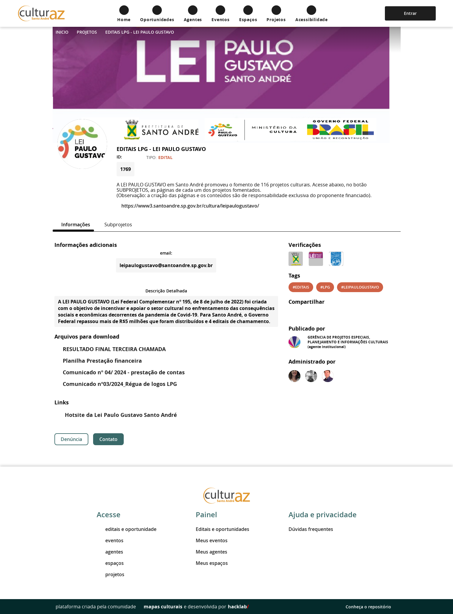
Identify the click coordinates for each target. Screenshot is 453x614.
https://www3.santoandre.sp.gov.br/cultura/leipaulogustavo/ (188, 205)
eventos (110, 540)
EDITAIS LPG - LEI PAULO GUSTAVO (139, 32)
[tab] (73, 224)
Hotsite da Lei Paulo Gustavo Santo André (116, 415)
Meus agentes (211, 551)
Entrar (410, 13)
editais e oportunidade (126, 529)
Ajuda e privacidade (323, 514)
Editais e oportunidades (222, 529)
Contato (108, 439)
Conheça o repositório (372, 607)
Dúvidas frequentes (311, 529)
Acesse (108, 514)
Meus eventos (212, 540)
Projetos (87, 32)
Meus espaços (212, 563)
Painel (206, 514)
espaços (110, 563)
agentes (110, 551)
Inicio (62, 32)
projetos (110, 574)
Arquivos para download (86, 336)
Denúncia (71, 439)
